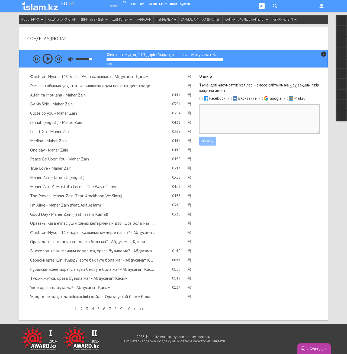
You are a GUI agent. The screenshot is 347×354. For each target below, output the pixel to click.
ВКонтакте (247, 98)
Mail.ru (299, 98)
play (48, 59)
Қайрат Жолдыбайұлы (246, 19)
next (58, 59)
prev (36, 59)
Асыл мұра (32, 19)
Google (275, 98)
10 (128, 308)
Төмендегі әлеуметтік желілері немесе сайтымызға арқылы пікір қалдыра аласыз (259, 87)
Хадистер (211, 19)
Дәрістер (122, 19)
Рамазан (143, 19)
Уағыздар (189, 19)
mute (70, 59)
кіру (293, 85)
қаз (64, 3)
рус (72, 3)
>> (141, 308)
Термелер (166, 19)
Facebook (217, 98)
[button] (314, 348)
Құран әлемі (284, 19)
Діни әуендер (94, 19)
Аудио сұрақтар (62, 19)
